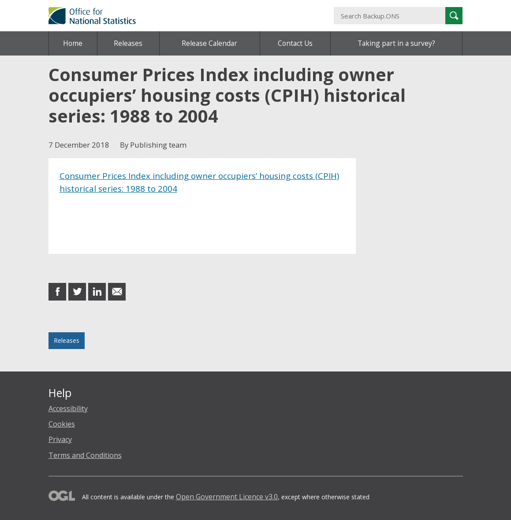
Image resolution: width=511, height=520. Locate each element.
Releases (128, 43)
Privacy (60, 439)
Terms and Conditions (85, 455)
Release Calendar (209, 43)
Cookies (61, 424)
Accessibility (68, 408)
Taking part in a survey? (396, 43)
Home (72, 43)
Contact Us (295, 43)
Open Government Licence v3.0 (227, 496)
